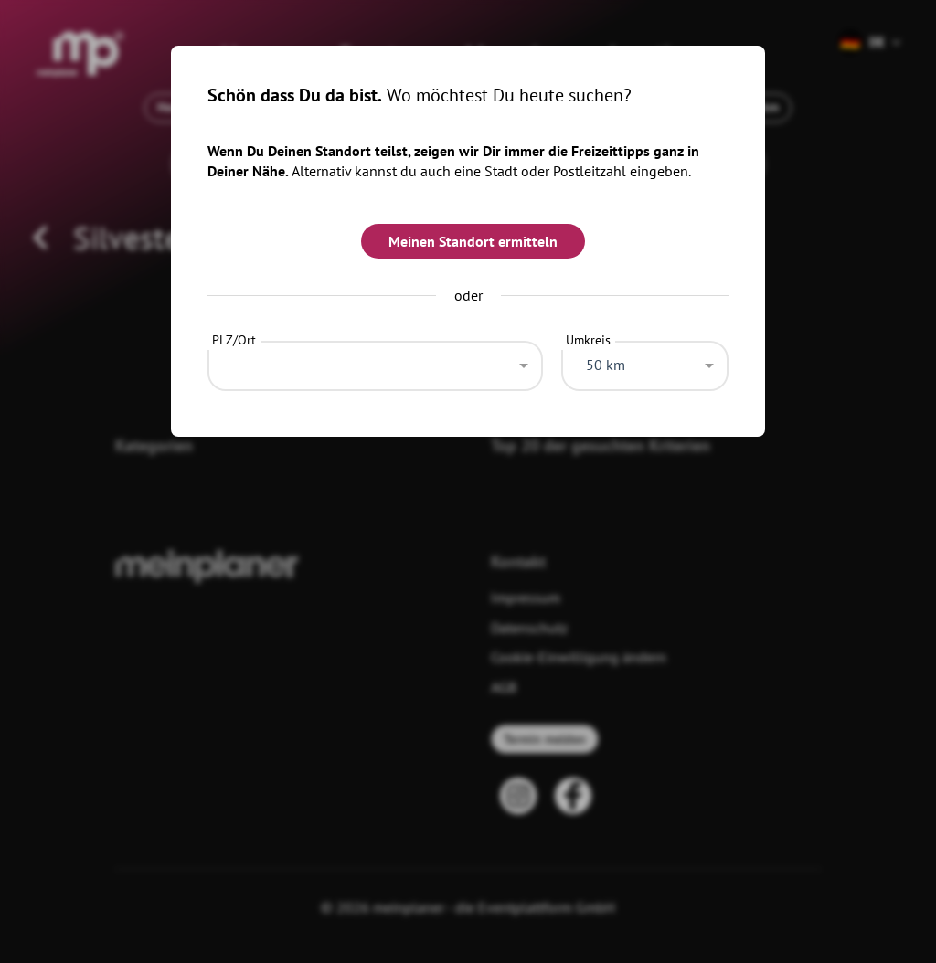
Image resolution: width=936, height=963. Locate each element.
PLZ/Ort (234, 340)
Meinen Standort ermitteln (473, 241)
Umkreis (588, 340)
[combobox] (375, 361)
